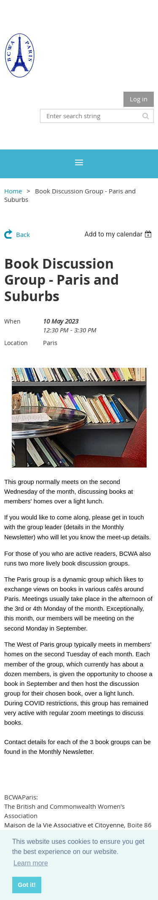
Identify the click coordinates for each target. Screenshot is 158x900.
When (12, 321)
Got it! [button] (26, 884)
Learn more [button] (30, 863)
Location (16, 343)
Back (23, 234)
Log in (138, 99)
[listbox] (119, 234)
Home (13, 191)
